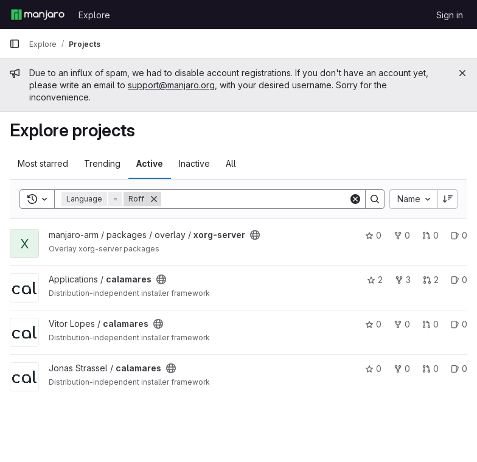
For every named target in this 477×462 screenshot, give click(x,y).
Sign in (449, 15)
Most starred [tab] (43, 163)
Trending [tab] (102, 163)
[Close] (462, 73)
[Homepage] (38, 14)
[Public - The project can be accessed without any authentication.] (255, 235)
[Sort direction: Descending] (448, 199)
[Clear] (355, 199)
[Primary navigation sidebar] (14, 44)
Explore (94, 15)
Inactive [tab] (194, 163)
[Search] (255, 199)
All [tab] (231, 163)
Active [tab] (149, 163)
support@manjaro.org (171, 85)
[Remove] (154, 199)
